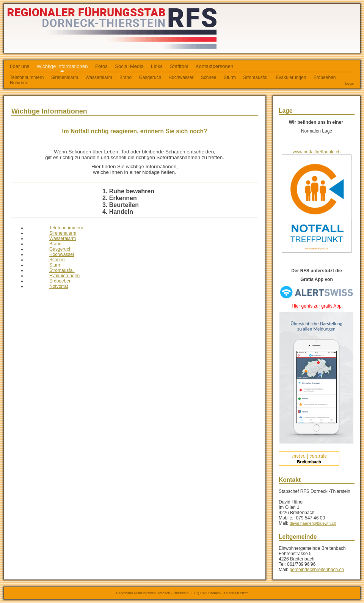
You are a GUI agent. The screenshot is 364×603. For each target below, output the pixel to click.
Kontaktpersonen (215, 66)
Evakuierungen (291, 77)
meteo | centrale (309, 455)
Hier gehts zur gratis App (316, 306)
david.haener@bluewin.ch (313, 523)
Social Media (129, 66)
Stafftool (179, 66)
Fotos (101, 66)
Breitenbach (309, 461)
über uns (19, 66)
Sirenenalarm (64, 77)
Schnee (209, 77)
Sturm (230, 77)
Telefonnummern (66, 227)
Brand (125, 77)
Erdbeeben (325, 77)
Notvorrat (19, 82)
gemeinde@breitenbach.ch (317, 569)
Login (349, 83)
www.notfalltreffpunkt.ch (317, 152)
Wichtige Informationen (62, 66)
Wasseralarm (98, 77)
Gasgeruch (150, 77)
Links (157, 66)
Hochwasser (180, 77)
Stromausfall (255, 77)
